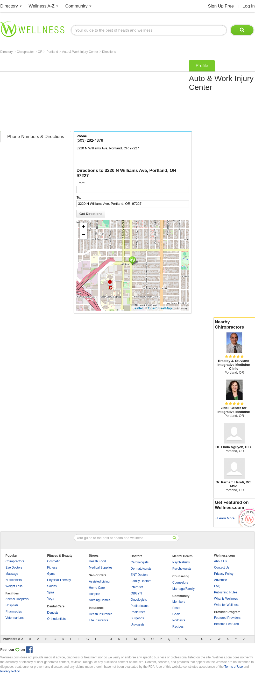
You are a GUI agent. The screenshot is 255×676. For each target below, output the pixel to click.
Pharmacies (13, 611)
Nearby (234, 324)
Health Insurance (100, 614)
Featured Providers (227, 618)
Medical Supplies (100, 567)
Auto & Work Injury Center (80, 52)
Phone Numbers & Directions (35, 136)
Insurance (96, 608)
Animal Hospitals (17, 599)
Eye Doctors (13, 567)
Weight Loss (14, 586)
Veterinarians (14, 618)
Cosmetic (53, 561)
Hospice (94, 594)
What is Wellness (226, 598)
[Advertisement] (75, 93)
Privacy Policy (223, 574)
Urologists (137, 624)
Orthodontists (56, 619)
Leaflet (138, 308)
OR (40, 52)
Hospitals (11, 605)
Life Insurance (98, 620)
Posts (176, 608)
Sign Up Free (221, 6)
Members (178, 602)
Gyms (51, 574)
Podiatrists (138, 612)
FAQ (217, 586)
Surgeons (137, 618)
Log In (249, 6)
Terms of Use (233, 666)
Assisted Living (99, 581)
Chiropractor (25, 52)
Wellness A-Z (42, 6)
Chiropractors (14, 561)
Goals (176, 614)
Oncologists (139, 599)
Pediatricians (139, 606)
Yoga (50, 598)
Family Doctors (141, 581)
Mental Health (182, 556)
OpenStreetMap (160, 308)
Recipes (177, 626)
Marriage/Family (183, 589)
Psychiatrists (181, 562)
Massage (11, 574)
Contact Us (221, 567)
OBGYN (136, 593)
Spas (50, 592)
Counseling (180, 576)
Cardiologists (139, 562)
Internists (137, 587)
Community (76, 6)
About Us (220, 561)
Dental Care (56, 606)
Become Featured (226, 624)
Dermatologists (141, 568)
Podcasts (178, 620)
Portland (52, 52)
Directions (109, 52)
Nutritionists (13, 580)
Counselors (180, 582)
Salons (52, 586)
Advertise (220, 580)
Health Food (97, 561)
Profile (202, 65)
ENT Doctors (139, 575)
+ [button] (83, 227)
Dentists (52, 612)
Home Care (97, 588)
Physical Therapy (59, 580)
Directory (9, 6)
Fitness (52, 567)
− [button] (83, 235)
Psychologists (181, 568)
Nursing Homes (99, 600)
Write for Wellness (226, 605)
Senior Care (97, 575)
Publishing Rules (225, 592)
